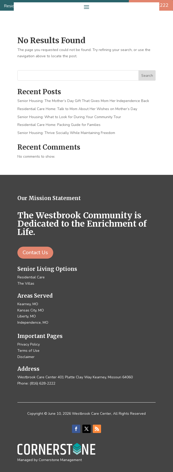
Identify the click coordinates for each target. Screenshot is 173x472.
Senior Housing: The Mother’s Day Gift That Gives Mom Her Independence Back (83, 100)
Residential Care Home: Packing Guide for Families (59, 124)
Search (147, 75)
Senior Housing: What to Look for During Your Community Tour (69, 116)
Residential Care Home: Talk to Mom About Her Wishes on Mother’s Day (77, 108)
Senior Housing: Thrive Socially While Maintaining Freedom (66, 132)
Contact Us (35, 252)
